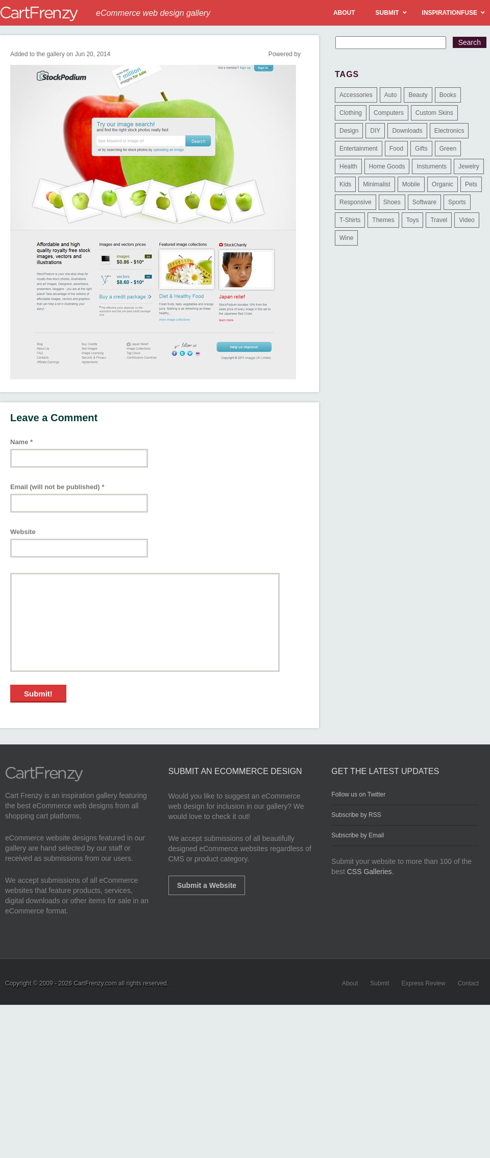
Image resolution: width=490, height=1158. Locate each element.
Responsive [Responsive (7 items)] (355, 202)
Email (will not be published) (57, 487)
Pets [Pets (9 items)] (471, 184)
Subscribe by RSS (356, 814)
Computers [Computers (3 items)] (389, 112)
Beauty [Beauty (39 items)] (417, 95)
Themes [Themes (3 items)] (383, 220)
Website (23, 532)
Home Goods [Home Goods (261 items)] (387, 166)
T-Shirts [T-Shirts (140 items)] (349, 220)
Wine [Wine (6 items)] (346, 238)
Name (21, 442)
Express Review (424, 983)
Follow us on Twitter (358, 794)
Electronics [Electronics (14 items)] (449, 130)
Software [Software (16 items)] (424, 202)
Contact (468, 983)
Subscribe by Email (357, 835)
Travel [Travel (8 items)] (438, 220)
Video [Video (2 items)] (466, 220)
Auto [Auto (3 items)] (390, 95)
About (350, 983)
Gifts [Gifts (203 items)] (421, 148)
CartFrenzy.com (95, 983)
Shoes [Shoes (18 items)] (392, 202)
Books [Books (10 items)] (447, 95)
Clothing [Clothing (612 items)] (350, 112)
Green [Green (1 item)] (447, 148)
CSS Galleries (369, 871)
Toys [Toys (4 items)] (412, 220)
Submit (379, 983)
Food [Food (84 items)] (396, 148)
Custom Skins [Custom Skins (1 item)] (434, 112)
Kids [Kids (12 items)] (345, 184)
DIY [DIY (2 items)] (375, 130)
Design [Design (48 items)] (348, 130)
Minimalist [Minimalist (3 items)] (376, 184)
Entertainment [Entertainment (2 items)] (358, 148)
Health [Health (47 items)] (348, 166)
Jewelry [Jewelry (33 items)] (468, 166)
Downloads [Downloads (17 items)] (407, 130)
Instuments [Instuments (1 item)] (431, 166)
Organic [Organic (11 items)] (442, 184)
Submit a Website (206, 885)
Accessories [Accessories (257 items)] (356, 95)
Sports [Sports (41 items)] (457, 202)
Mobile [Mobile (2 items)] (411, 184)
